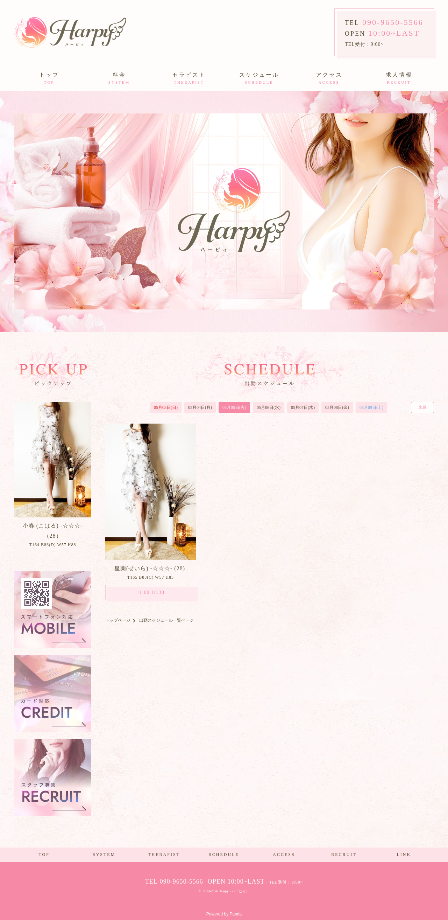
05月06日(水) (268, 407)
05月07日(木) (303, 407)
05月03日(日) (166, 407)
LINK (404, 854)
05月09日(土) (371, 407)
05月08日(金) (337, 407)
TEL (384, 22)
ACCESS (284, 854)
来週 (422, 407)
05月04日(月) (200, 407)
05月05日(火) (234, 407)
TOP (43, 854)
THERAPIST (164, 854)
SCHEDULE (224, 854)
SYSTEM (104, 854)
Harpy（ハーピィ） (234, 891)
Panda (236, 914)
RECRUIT (343, 854)
